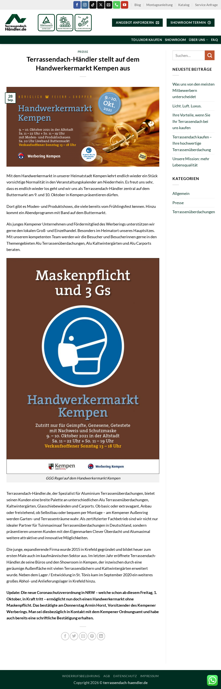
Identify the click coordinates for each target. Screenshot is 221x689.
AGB (106, 676)
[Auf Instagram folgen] (84, 4)
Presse (83, 51)
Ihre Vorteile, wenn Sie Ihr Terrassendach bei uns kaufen (191, 121)
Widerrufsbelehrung (81, 676)
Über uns (198, 40)
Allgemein (180, 193)
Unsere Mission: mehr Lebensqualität (190, 161)
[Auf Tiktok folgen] (92, 4)
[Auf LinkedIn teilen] (101, 636)
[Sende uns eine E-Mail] (108, 4)
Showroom (175, 40)
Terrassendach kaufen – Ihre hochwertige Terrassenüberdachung (192, 143)
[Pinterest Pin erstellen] (92, 636)
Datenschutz (125, 676)
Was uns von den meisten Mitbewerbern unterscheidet (193, 90)
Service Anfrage (206, 5)
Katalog (183, 5)
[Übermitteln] (210, 55)
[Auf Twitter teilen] (74, 636)
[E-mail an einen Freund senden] (83, 636)
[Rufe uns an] (116, 4)
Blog (137, 5)
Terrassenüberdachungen (193, 211)
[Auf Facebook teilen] (65, 636)
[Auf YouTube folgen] (124, 4)
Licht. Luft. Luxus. (187, 105)
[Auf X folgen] (100, 4)
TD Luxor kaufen (146, 40)
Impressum (149, 676)
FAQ (214, 40)
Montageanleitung (159, 5)
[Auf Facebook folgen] (77, 4)
